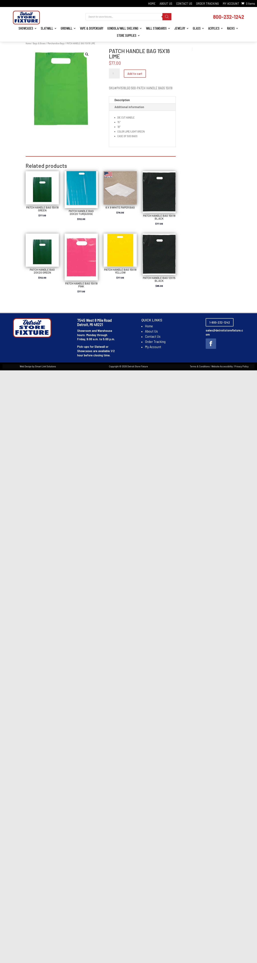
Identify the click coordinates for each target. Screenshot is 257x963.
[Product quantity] (114, 73)
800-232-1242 (228, 16)
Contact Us (184, 3)
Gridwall (66, 28)
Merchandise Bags (56, 43)
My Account (231, 3)
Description (122, 100)
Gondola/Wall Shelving (122, 28)
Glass (197, 28)
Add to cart (134, 73)
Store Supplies (126, 35)
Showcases (25, 28)
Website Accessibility (222, 366)
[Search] (166, 16)
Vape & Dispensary (91, 28)
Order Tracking (207, 3)
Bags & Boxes (39, 43)
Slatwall (47, 28)
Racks (231, 28)
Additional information (129, 107)
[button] (87, 54)
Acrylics (213, 28)
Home (152, 3)
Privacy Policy (241, 366)
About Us (166, 3)
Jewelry (179, 28)
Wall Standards (156, 28)
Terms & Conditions (200, 366)
